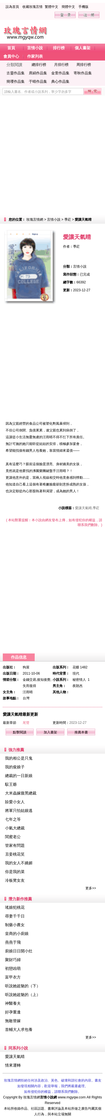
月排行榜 (61, 64)
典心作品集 (60, 81)
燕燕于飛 (13, 942)
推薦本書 (81, 732)
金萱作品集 (60, 73)
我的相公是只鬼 (18, 758)
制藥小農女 (15, 925)
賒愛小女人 (15, 802)
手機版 (83, 7)
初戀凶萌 (13, 968)
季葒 (67, 219)
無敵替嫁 (13, 1020)
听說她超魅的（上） (22, 994)
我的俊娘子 (15, 767)
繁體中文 (51, 7)
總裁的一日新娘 (18, 775)
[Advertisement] (52, 155)
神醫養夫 (13, 1003)
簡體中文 (68, 7)
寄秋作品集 (83, 73)
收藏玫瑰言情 (32, 7)
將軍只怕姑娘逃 (18, 810)
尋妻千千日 (15, 916)
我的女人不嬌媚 (18, 863)
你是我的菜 (15, 871)
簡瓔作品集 (15, 81)
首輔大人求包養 (18, 1029)
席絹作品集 (38, 73)
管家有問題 (15, 845)
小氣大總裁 (15, 828)
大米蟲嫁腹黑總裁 (20, 793)
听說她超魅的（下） (22, 986)
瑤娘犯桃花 (15, 907)
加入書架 (50, 732)
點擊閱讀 (19, 732)
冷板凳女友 (15, 880)
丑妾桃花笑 (15, 854)
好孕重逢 (13, 1012)
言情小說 (53, 219)
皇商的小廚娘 (17, 933)
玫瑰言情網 (34, 219)
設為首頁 (12, 7)
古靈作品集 (15, 73)
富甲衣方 (13, 977)
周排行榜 (83, 64)
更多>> (90, 888)
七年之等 (13, 819)
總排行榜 (39, 64)
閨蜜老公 (13, 836)
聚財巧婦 (13, 959)
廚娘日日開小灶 (18, 951)
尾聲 (26, 723)
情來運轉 (13, 1065)
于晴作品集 (38, 81)
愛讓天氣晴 (15, 1056)
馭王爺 (11, 784)
